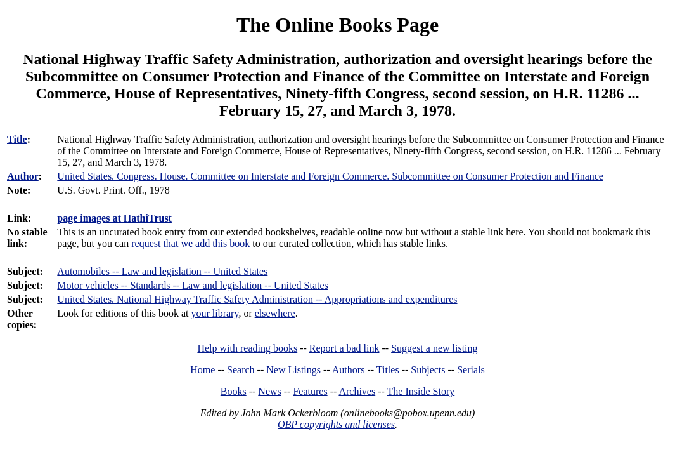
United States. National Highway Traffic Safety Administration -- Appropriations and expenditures (257, 299)
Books (234, 391)
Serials (471, 369)
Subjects (428, 369)
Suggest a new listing (434, 348)
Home (202, 369)
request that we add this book (190, 243)
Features (310, 391)
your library (214, 313)
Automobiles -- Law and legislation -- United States (162, 271)
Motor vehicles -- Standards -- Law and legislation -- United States (192, 285)
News (269, 391)
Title (17, 139)
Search (241, 369)
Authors (348, 369)
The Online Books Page (337, 24)
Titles (387, 369)
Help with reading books (247, 348)
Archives (356, 391)
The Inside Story (421, 391)
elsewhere (275, 313)
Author (23, 176)
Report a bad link (344, 348)
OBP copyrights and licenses (336, 424)
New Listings (293, 369)
